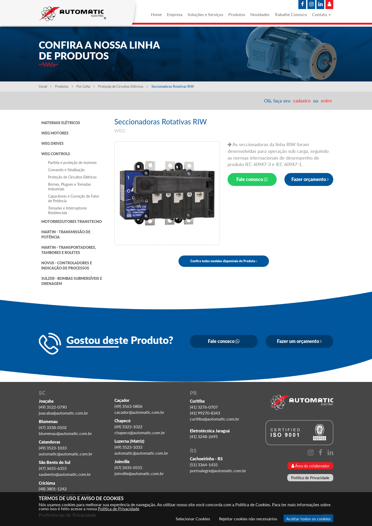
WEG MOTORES (54, 133)
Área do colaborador (310, 465)
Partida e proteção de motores (72, 162)
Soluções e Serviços (205, 14)
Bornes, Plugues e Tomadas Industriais (69, 186)
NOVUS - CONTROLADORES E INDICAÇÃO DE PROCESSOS (66, 265)
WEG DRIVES (52, 143)
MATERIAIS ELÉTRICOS (60, 123)
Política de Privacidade (310, 477)
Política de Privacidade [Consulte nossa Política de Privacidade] (118, 508)
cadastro (302, 100)
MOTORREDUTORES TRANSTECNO (71, 221)
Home (156, 14)
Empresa (174, 14)
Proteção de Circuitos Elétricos (123, 86)
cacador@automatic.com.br (139, 412)
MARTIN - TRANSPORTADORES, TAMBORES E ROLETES (68, 250)
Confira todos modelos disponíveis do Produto (223, 261)
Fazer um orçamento (299, 341)
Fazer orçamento (310, 179)
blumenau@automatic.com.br (65, 433)
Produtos (236, 14)
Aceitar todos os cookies (308, 518)
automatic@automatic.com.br (65, 453)
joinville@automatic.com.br (139, 473)
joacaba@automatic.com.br (63, 412)
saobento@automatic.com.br (65, 474)
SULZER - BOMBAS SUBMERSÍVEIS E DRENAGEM (71, 281)
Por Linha (85, 86)
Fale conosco (252, 179)
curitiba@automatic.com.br (214, 418)
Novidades (259, 14)
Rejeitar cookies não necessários (248, 518)
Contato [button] (321, 14)
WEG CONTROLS (55, 154)
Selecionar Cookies (193, 518)
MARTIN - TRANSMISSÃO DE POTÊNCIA (65, 234)
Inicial (45, 86)
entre (326, 100)
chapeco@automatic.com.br (139, 432)
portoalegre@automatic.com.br (218, 470)
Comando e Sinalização (66, 170)
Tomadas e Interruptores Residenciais (67, 210)
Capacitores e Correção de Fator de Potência (73, 198)
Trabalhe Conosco (291, 14)
